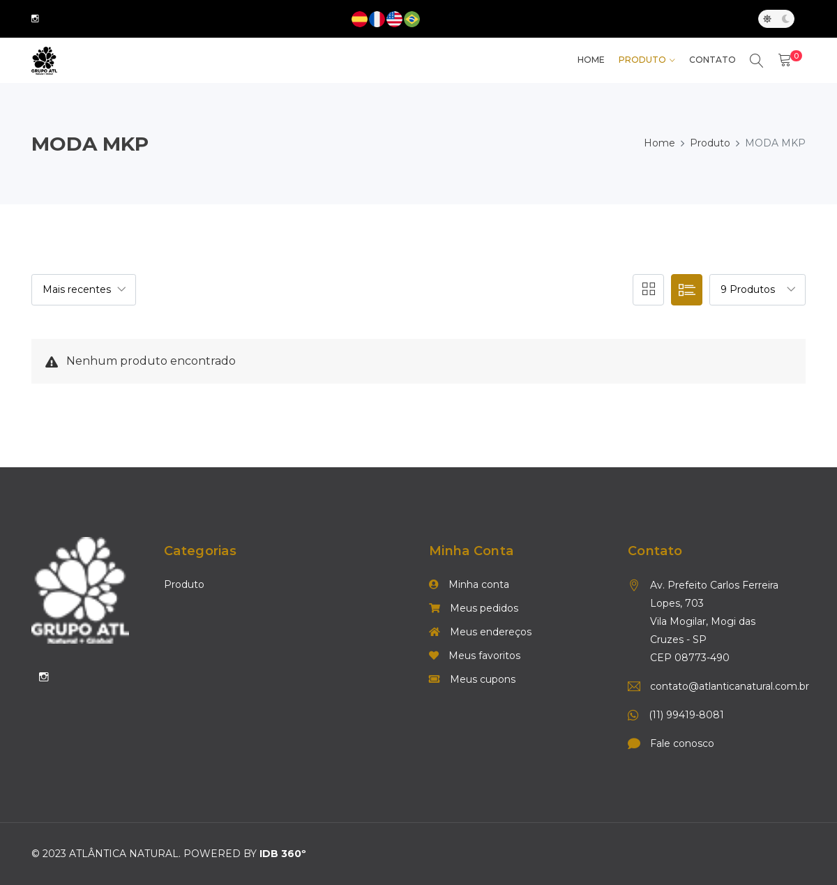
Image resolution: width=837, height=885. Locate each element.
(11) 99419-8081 (686, 715)
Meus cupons (472, 680)
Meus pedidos (473, 609)
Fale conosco (682, 744)
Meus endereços (480, 632)
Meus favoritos (474, 656)
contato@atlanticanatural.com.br (719, 687)
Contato (712, 60)
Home (659, 143)
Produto (642, 60)
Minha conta (469, 585)
